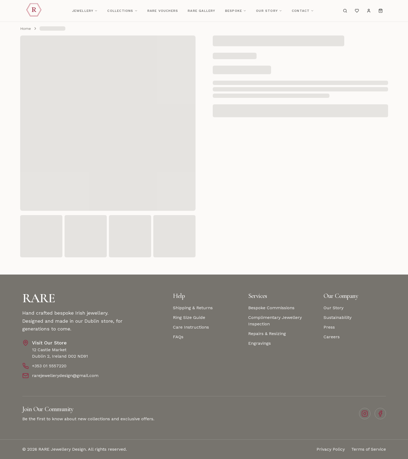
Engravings (259, 343)
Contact (303, 11)
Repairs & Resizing (267, 333)
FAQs (178, 336)
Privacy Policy (331, 449)
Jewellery (85, 11)
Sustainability (338, 317)
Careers (332, 336)
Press (329, 327)
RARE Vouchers (162, 11)
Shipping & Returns (193, 307)
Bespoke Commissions (271, 307)
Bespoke (235, 11)
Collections (122, 11)
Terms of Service (368, 449)
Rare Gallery (201, 11)
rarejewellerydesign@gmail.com (65, 375)
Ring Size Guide (189, 317)
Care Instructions (191, 327)
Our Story (269, 11)
